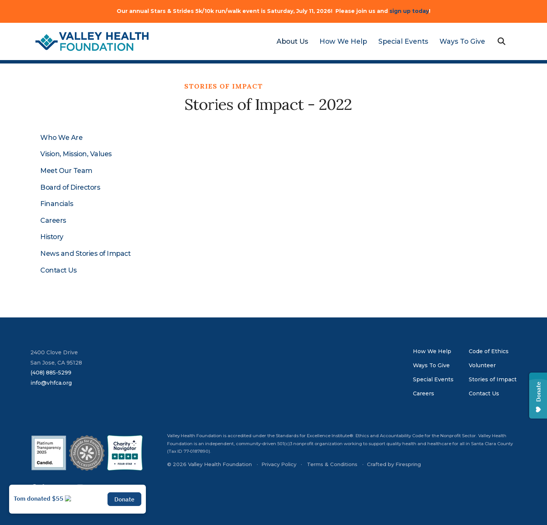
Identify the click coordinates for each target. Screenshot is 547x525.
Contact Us (58, 270)
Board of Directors (70, 187)
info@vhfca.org (51, 382)
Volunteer (482, 365)
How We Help (343, 41)
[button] (501, 41)
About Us (292, 41)
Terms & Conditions (332, 464)
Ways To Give (462, 41)
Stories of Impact (493, 379)
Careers (53, 220)
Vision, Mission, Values (76, 154)
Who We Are (61, 137)
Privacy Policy (278, 464)
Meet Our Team (66, 170)
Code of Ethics (489, 351)
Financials (56, 203)
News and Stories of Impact (85, 253)
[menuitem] (289, 41)
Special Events (403, 41)
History (51, 236)
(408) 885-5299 (50, 372)
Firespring (408, 464)
